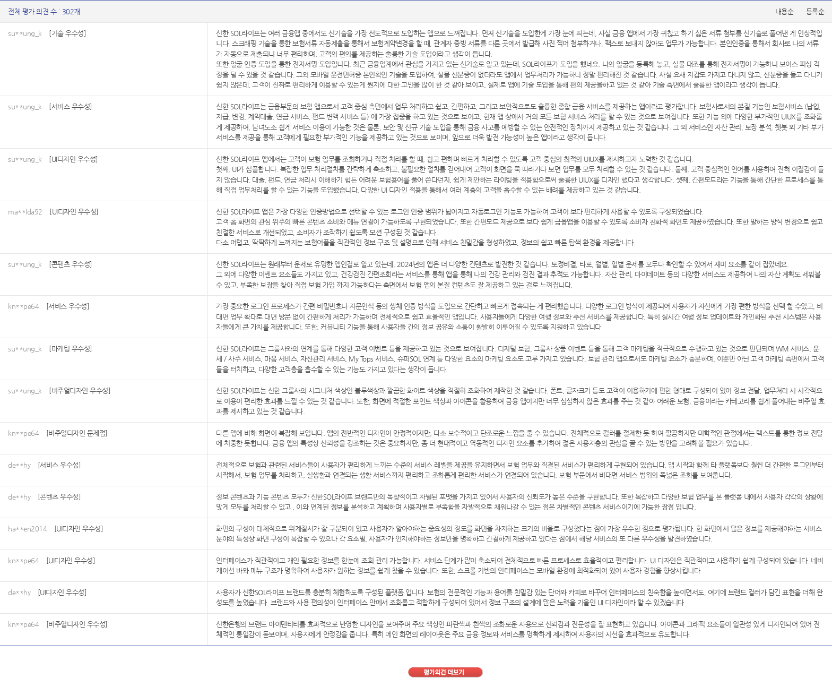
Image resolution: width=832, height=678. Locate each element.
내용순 (784, 11)
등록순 (815, 11)
